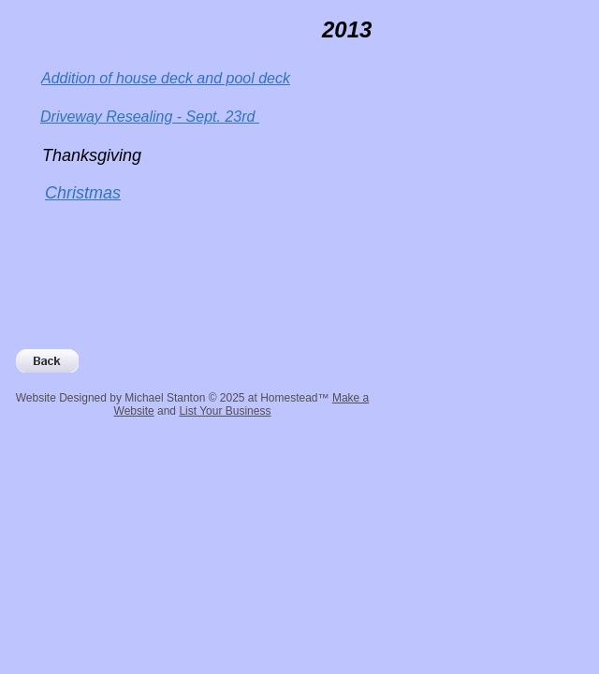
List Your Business (224, 411)
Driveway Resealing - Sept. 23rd (149, 117)
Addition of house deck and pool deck (165, 78)
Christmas (83, 192)
